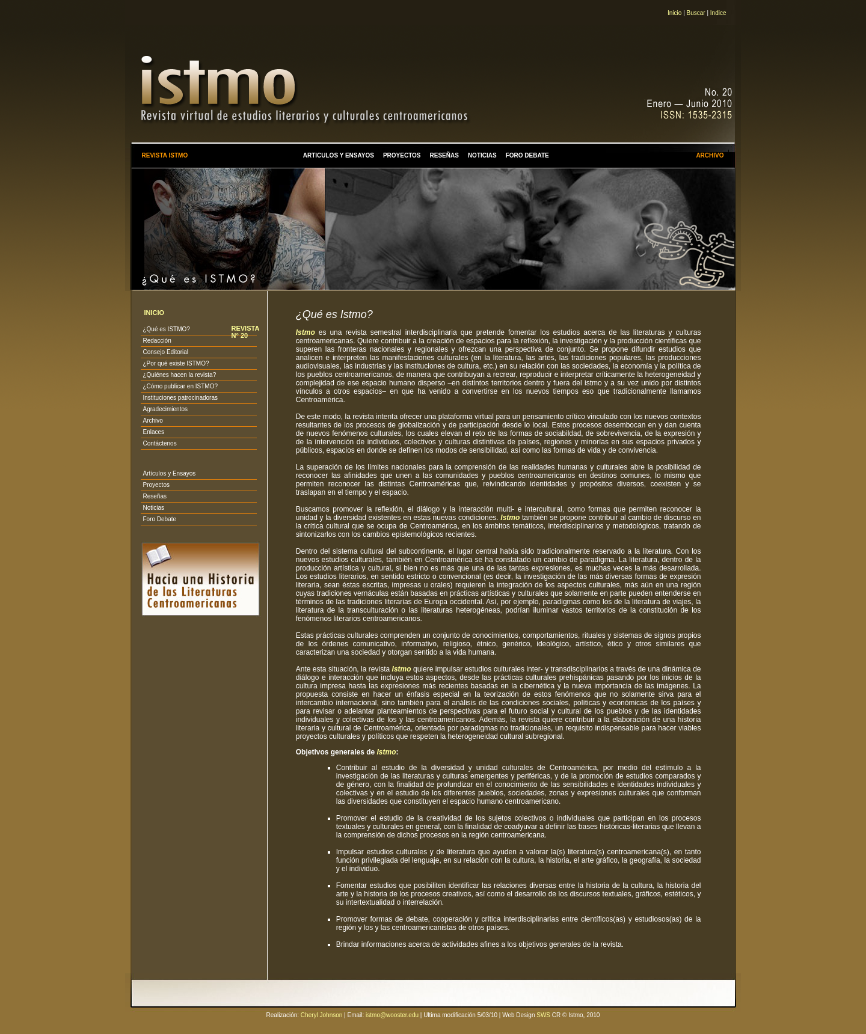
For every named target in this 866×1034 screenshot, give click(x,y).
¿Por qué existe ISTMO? (176, 363)
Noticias (153, 507)
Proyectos (156, 485)
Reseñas (154, 496)
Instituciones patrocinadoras (180, 397)
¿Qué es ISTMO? (166, 329)
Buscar (696, 13)
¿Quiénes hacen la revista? (179, 375)
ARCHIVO (709, 155)
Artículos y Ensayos (169, 473)
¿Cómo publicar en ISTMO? (180, 386)
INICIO (154, 312)
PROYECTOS (402, 155)
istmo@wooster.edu (392, 1015)
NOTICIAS (482, 155)
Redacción (157, 340)
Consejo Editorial (165, 352)
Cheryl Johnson (321, 1015)
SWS (543, 1015)
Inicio (674, 13)
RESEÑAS (444, 155)
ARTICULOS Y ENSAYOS (338, 155)
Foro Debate (159, 519)
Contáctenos (159, 443)
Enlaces (153, 432)
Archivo (152, 420)
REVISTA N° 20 (245, 332)
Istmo (510, 517)
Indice (718, 13)
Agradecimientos (165, 409)
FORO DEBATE (527, 155)
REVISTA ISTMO (164, 155)
